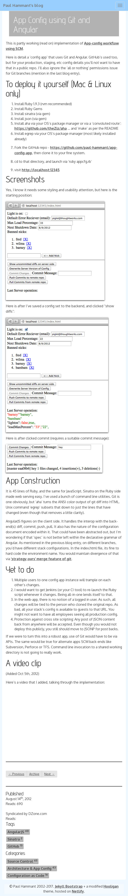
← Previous (16, 774)
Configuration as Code (28, 875)
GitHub (15, 846)
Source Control (22, 861)
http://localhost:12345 (41, 170)
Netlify (78, 891)
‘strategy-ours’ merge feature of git (41, 559)
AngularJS (18, 831)
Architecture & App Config (32, 868)
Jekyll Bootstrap (69, 886)
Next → (49, 774)
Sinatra (15, 838)
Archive (34, 774)
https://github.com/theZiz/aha (40, 128)
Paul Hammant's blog (23, 5)
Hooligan (111, 886)
